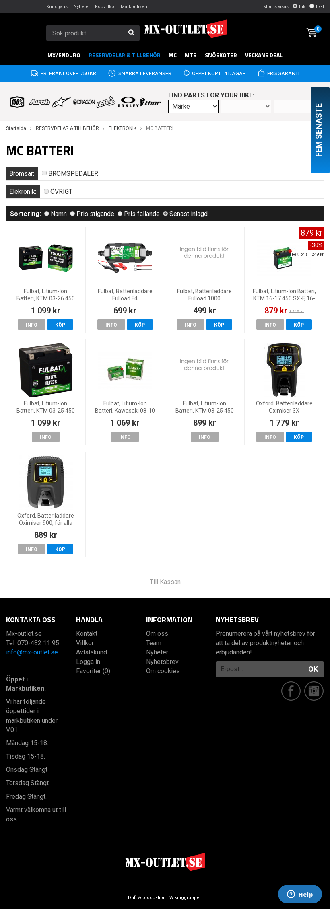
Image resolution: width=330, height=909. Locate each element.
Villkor (85, 643)
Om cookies (163, 671)
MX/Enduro (63, 55)
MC (173, 55)
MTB (191, 55)
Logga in (88, 662)
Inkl (300, 6)
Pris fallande (139, 214)
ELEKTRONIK (122, 128)
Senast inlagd (185, 214)
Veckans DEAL (264, 55)
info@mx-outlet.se (32, 652)
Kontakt (86, 634)
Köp (60, 325)
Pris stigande (92, 214)
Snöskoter (221, 55)
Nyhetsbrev (162, 662)
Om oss (157, 634)
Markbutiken (134, 6)
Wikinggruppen (185, 897)
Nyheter (82, 6)
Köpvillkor (105, 6)
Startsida (16, 128)
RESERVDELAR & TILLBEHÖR (125, 55)
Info (31, 325)
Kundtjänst (57, 6)
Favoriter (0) (93, 671)
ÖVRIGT (58, 191)
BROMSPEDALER (70, 173)
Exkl (316, 6)
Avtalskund (91, 652)
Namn (55, 214)
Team (153, 643)
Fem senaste (319, 130)
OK (313, 669)
